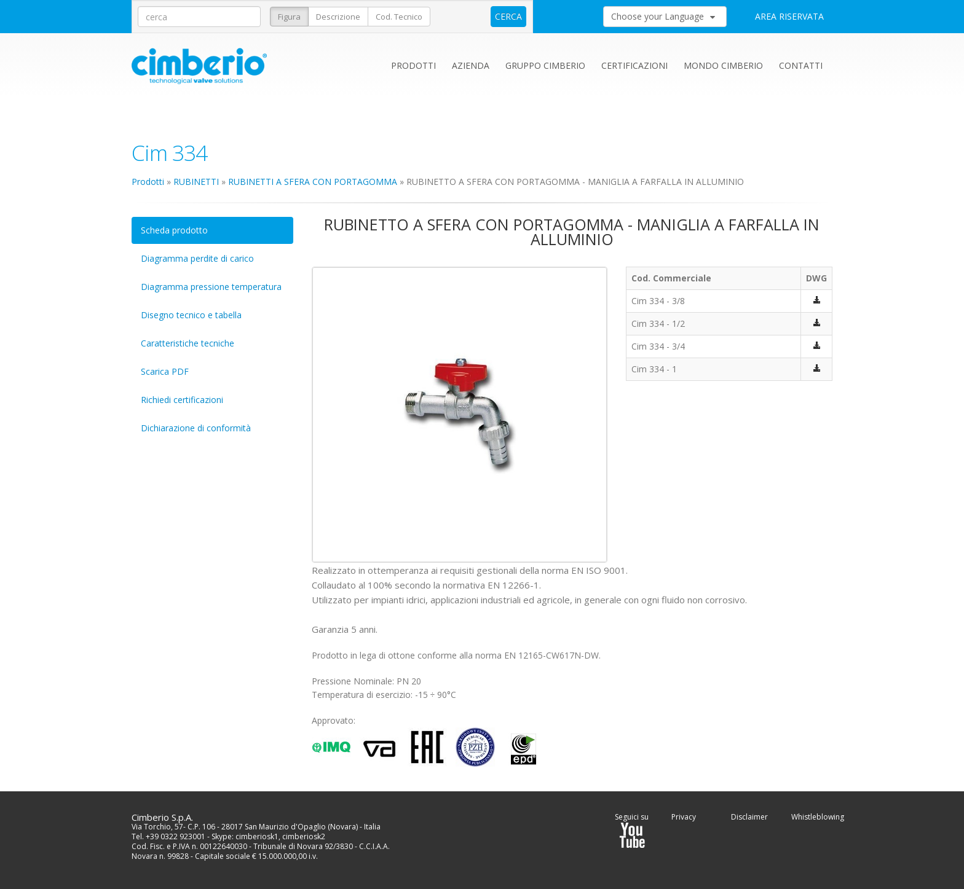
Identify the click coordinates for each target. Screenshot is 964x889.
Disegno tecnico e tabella (191, 315)
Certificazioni (634, 65)
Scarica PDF (165, 371)
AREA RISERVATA (789, 16)
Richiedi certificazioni (182, 399)
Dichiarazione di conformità (196, 428)
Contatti (801, 65)
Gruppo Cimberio (545, 65)
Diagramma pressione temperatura (211, 286)
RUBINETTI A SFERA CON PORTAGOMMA (312, 181)
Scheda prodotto (174, 230)
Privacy (683, 817)
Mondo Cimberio (723, 65)
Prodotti (413, 65)
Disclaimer (749, 817)
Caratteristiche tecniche (187, 343)
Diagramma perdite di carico (197, 258)
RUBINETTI (196, 181)
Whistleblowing (817, 817)
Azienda (470, 65)
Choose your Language (663, 16)
